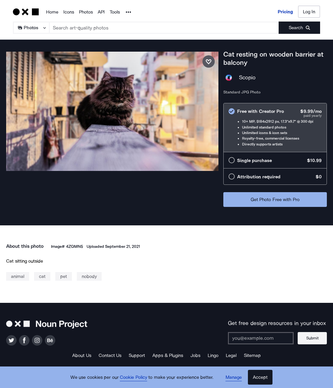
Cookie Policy (133, 377)
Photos (86, 12)
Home (52, 12)
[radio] (275, 127)
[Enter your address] (261, 338)
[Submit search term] (299, 28)
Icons (68, 12)
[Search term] (164, 28)
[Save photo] (208, 61)
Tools (115, 12)
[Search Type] (31, 28)
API (101, 12)
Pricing (285, 11)
